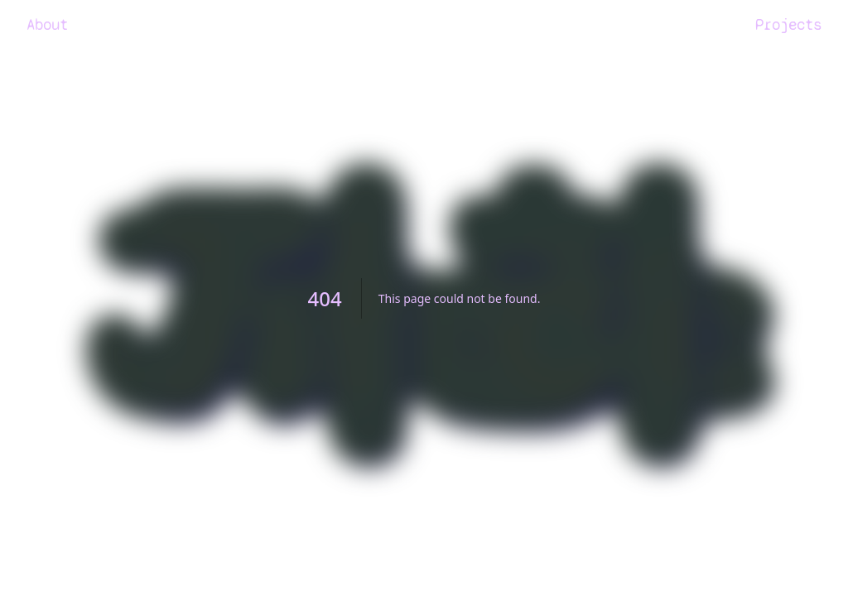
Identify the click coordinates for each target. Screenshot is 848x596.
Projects (788, 24)
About (47, 24)
